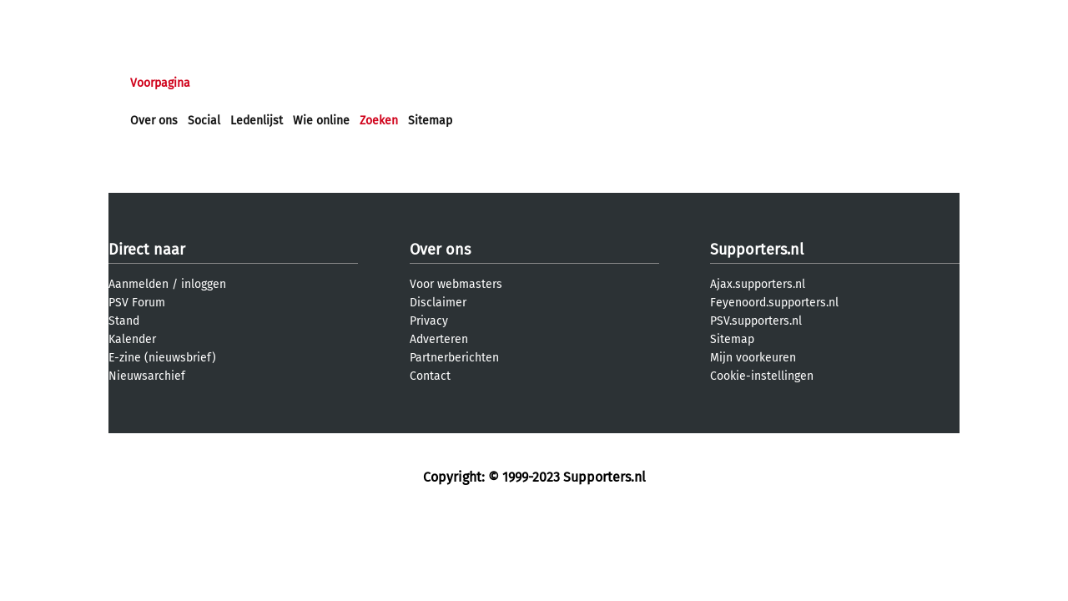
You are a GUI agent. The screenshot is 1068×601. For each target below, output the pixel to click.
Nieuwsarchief (146, 376)
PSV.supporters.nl (756, 321)
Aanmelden (138, 284)
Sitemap (430, 121)
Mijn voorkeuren (753, 358)
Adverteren (439, 339)
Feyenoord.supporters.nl (774, 302)
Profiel (473, 83)
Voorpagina (160, 83)
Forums (292, 83)
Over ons (154, 121)
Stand (123, 321)
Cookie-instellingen (762, 376)
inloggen (203, 284)
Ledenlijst (256, 121)
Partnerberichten (454, 358)
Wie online (321, 121)
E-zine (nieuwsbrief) (162, 358)
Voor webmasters (456, 284)
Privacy (429, 321)
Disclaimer (438, 302)
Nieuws (231, 83)
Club (423, 83)
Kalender (132, 339)
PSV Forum (136, 302)
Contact (430, 376)
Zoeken (379, 121)
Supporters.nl (757, 249)
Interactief (362, 83)
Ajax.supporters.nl (757, 284)
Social (204, 121)
